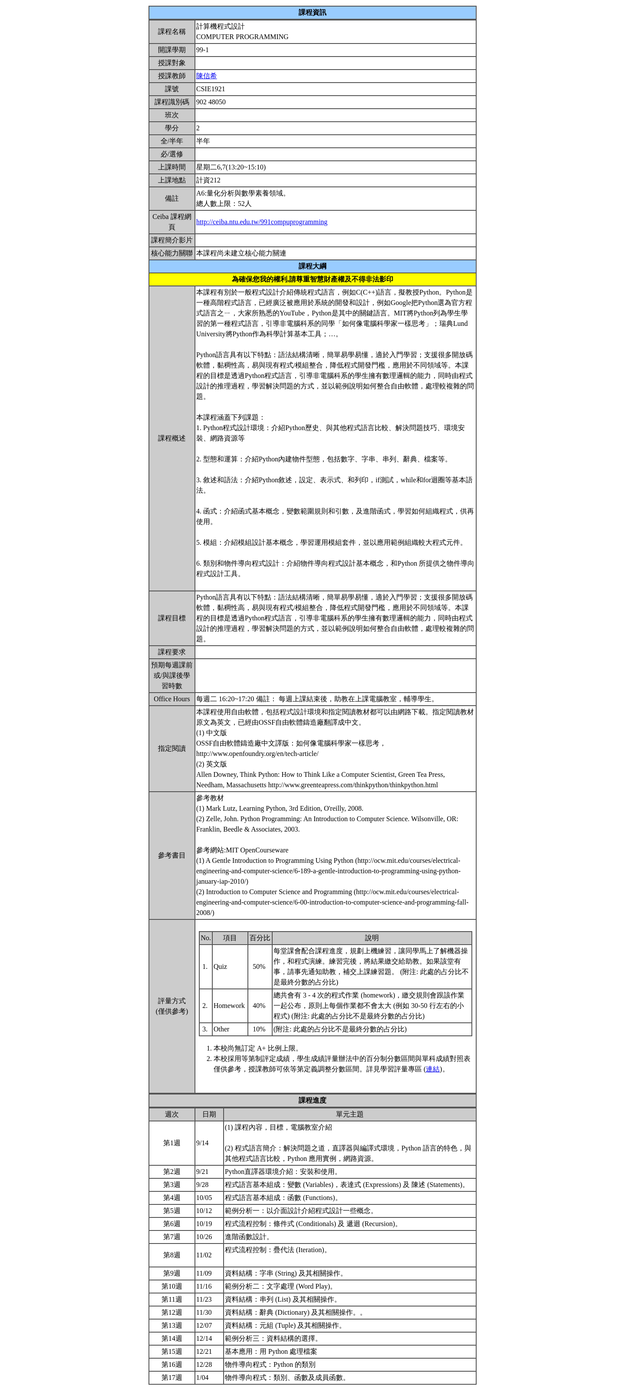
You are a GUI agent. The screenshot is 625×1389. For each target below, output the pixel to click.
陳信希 (206, 76)
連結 (433, 1069)
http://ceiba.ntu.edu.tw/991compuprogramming (262, 221)
